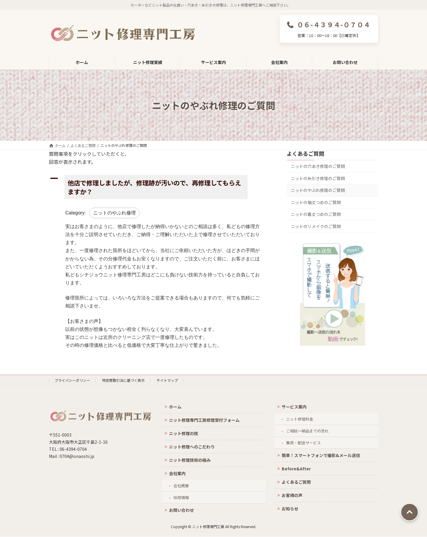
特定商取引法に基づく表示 (123, 380)
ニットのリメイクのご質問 (316, 226)
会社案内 (177, 473)
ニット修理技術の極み (190, 460)
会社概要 (181, 485)
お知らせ (290, 509)
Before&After (296, 469)
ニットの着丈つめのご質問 (316, 214)
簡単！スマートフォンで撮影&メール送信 (321, 455)
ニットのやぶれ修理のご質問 (318, 190)
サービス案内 (294, 407)
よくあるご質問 (305, 153)
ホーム (175, 407)
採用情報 (181, 497)
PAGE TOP (409, 512)
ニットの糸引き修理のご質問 (318, 178)
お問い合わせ (181, 510)
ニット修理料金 (299, 419)
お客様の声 (292, 495)
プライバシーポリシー (72, 380)
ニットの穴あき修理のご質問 (318, 166)
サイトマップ (167, 380)
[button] (158, 187)
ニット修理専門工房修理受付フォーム (204, 420)
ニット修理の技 (183, 433)
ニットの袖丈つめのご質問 (316, 202)
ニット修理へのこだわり (192, 447)
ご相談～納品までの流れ (307, 431)
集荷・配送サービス (303, 442)
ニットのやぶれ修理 (114, 212)
